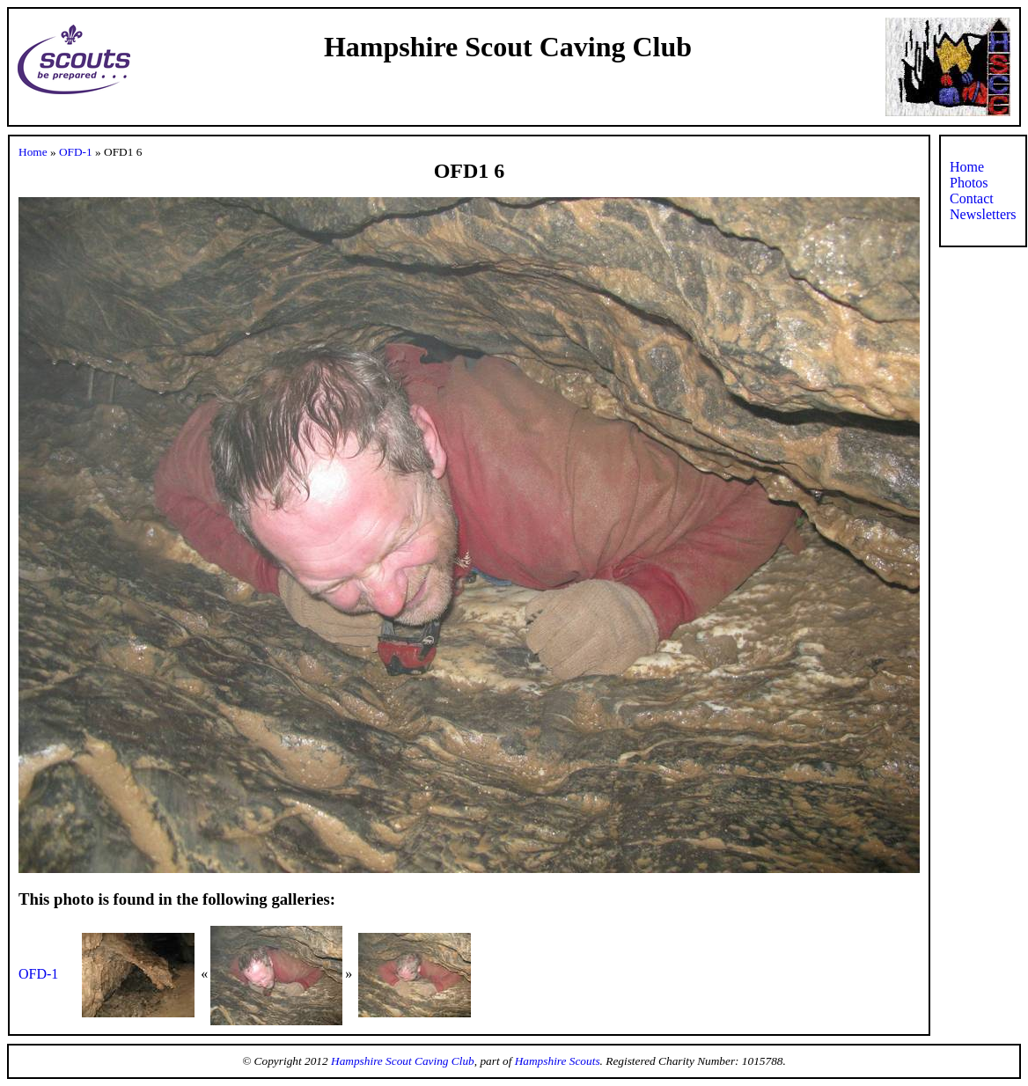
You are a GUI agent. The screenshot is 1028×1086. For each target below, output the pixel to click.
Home (33, 151)
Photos (969, 182)
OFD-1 (75, 151)
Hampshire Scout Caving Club (402, 1061)
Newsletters (983, 214)
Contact (972, 198)
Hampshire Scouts (557, 1061)
